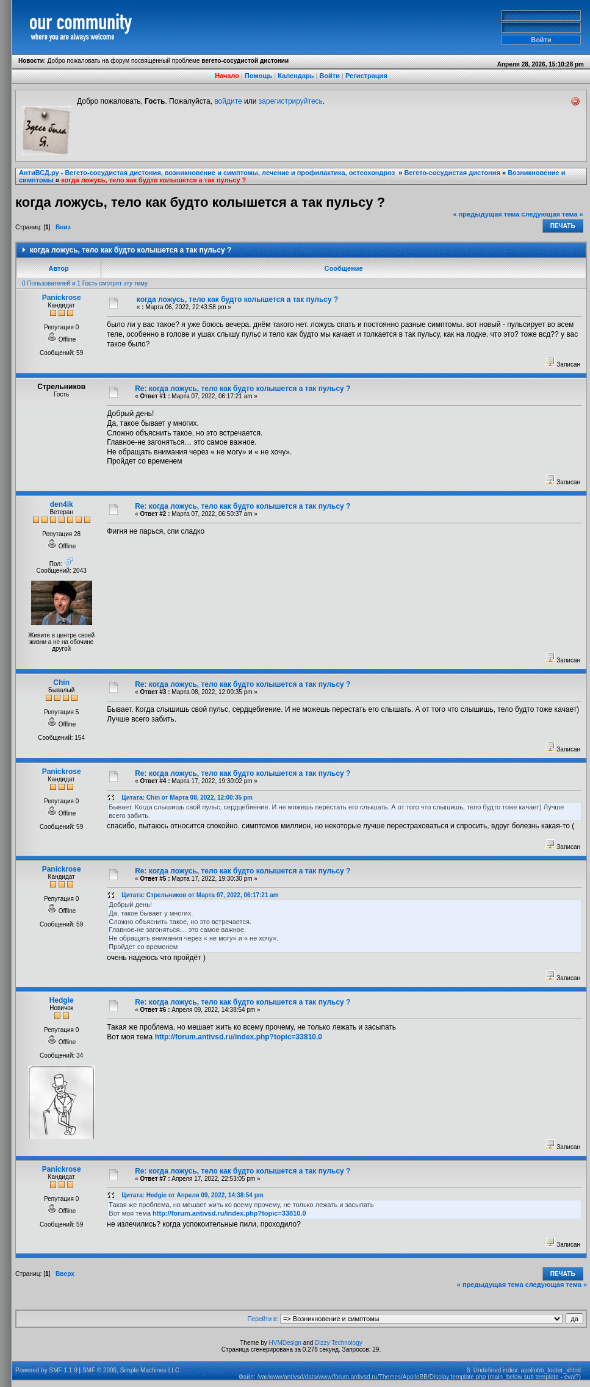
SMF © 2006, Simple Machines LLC (130, 1370)
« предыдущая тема (486, 214)
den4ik (61, 504)
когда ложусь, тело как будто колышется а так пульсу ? (153, 180)
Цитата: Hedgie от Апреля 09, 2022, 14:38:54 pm (192, 1195)
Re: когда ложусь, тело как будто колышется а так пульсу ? (242, 388)
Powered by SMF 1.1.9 (46, 1370)
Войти (329, 75)
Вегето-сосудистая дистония (452, 172)
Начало (227, 75)
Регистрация (366, 75)
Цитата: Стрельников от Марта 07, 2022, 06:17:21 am (199, 895)
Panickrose (61, 297)
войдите (228, 101)
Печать (562, 226)
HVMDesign (285, 1342)
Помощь (258, 75)
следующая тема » (552, 214)
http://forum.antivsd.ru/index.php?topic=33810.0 (238, 1037)
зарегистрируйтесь (291, 101)
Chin (61, 682)
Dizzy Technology (338, 1342)
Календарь (296, 75)
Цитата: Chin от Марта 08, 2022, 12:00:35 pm (187, 797)
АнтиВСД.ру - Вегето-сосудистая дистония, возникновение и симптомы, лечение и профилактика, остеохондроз (208, 172)
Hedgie (61, 1000)
